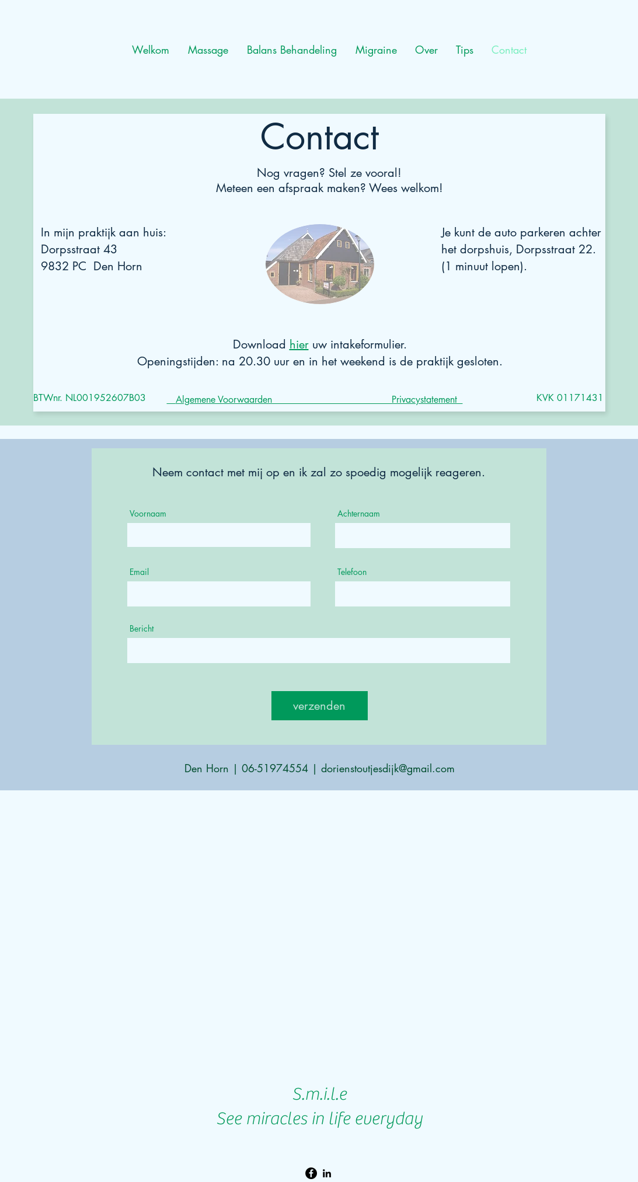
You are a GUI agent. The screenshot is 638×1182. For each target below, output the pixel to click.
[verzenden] (319, 705)
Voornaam (148, 514)
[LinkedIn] (327, 1173)
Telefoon (352, 572)
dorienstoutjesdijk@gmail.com (388, 768)
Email (139, 572)
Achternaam (358, 514)
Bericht (142, 629)
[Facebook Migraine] (311, 1173)
